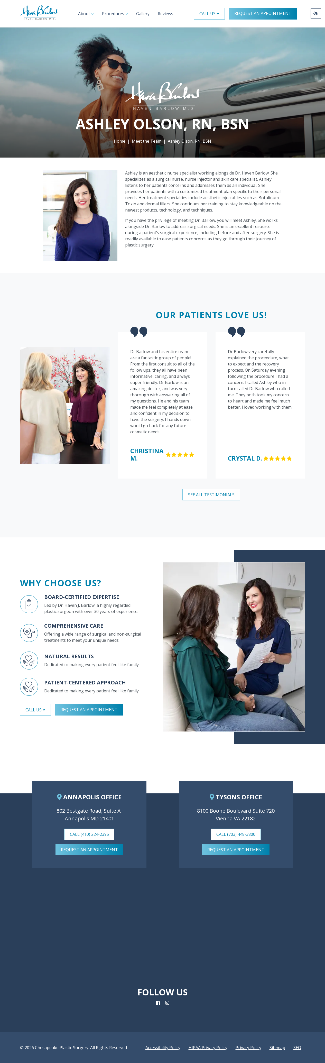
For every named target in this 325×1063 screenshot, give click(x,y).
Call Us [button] (209, 13)
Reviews (165, 13)
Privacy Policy (248, 1047)
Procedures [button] (115, 13)
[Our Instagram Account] (167, 1003)
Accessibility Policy (162, 1047)
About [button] (86, 13)
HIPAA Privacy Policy (208, 1047)
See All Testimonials (211, 495)
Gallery (143, 13)
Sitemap (277, 1047)
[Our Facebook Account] (158, 1003)
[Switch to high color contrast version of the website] (316, 13)
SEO (297, 1047)
